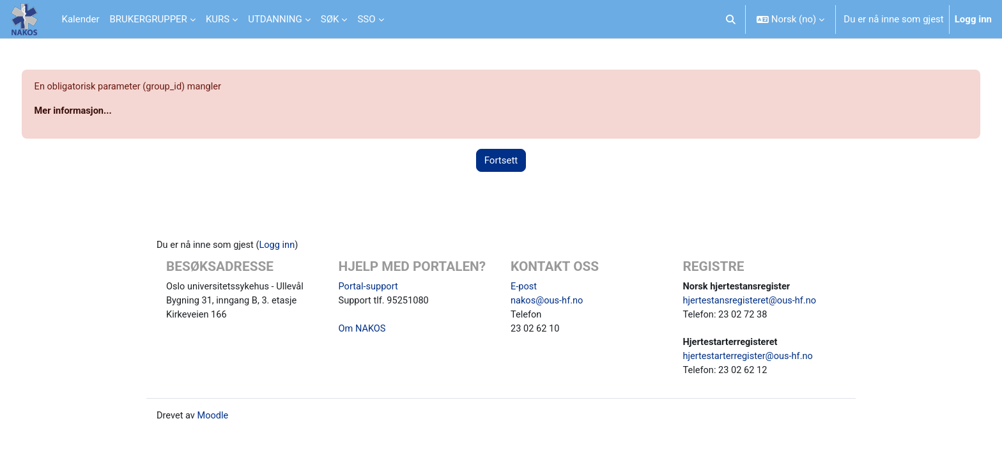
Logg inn (973, 19)
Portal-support (369, 288)
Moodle (214, 419)
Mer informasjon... (98, 112)
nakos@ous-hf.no (548, 302)
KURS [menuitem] (217, 19)
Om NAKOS (363, 331)
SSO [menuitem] (366, 19)
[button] (731, 19)
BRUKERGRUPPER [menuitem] (148, 19)
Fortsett (501, 161)
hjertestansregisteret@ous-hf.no (752, 302)
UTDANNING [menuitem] (275, 19)
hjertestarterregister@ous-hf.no (750, 359)
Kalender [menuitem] (81, 19)
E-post (524, 288)
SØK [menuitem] (330, 19)
